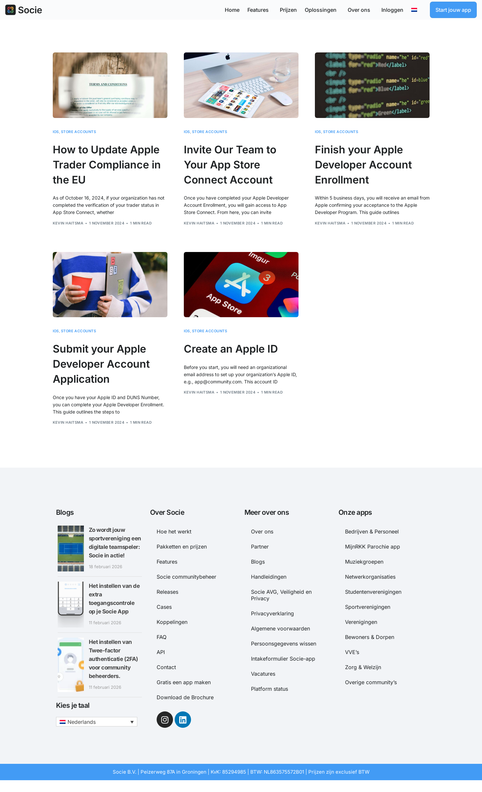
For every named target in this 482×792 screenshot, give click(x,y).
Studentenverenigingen (373, 592)
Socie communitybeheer (186, 576)
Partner (260, 546)
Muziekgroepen (364, 561)
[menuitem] (416, 9)
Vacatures (263, 673)
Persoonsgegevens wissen (283, 643)
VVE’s (352, 652)
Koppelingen (172, 622)
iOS (56, 132)
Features (259, 10)
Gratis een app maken (184, 682)
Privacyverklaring (272, 613)
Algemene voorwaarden (280, 628)
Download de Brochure (185, 697)
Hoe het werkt (174, 531)
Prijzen (288, 10)
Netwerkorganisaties (370, 576)
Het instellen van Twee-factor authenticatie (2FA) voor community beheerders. (115, 666)
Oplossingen (322, 10)
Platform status (269, 689)
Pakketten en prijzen (182, 546)
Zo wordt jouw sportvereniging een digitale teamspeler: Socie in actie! (113, 546)
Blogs (258, 561)
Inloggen (392, 10)
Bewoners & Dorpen (369, 637)
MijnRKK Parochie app (372, 546)
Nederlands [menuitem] (81, 728)
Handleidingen (268, 576)
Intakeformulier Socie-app (283, 658)
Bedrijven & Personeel (372, 531)
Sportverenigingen (367, 607)
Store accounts (78, 132)
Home (232, 10)
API (161, 652)
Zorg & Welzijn (363, 667)
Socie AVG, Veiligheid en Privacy (281, 595)
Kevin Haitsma (68, 223)
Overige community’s (371, 682)
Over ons (361, 10)
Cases (164, 607)
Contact (166, 667)
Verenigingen (361, 622)
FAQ (161, 637)
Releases (167, 592)
